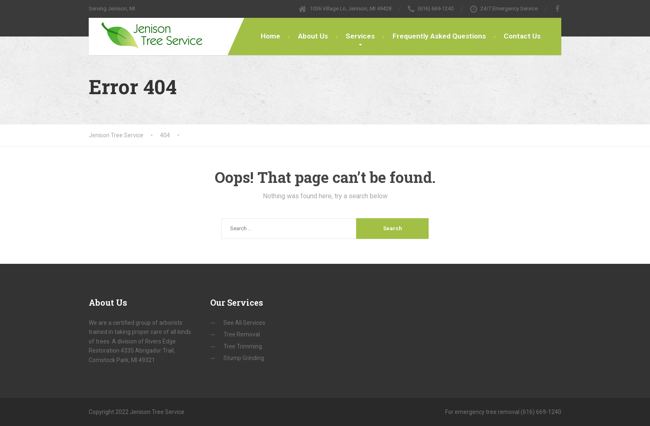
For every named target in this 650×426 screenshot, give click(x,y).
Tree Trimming (242, 346)
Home (270, 36)
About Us (313, 36)
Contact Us (522, 36)
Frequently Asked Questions (439, 36)
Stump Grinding (243, 358)
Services (360, 36)
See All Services (244, 322)
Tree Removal (241, 334)
